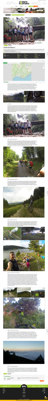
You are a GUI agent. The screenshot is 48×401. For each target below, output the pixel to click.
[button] (43, 63)
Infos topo (6, 82)
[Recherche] (38, 3)
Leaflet (39, 80)
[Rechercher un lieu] (16, 63)
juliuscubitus (39, 42)
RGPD (44, 392)
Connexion (36, 6)
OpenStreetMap (43, 80)
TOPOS (21, 6)
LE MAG (16, 6)
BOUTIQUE (31, 6)
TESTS (26, 6)
